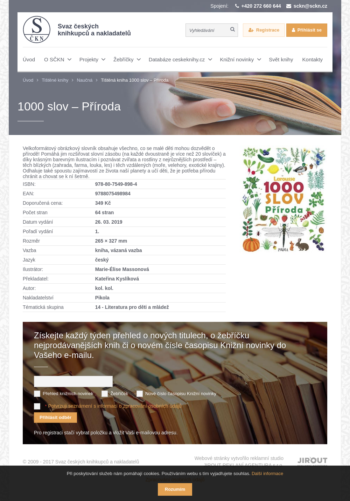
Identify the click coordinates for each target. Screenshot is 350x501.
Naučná (84, 80)
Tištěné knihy (55, 80)
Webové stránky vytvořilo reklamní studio (239, 462)
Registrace (267, 30)
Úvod (28, 80)
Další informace (267, 473)
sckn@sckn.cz (310, 6)
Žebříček (119, 393)
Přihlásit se (310, 30)
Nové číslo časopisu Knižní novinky (180, 393)
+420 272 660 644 (261, 6)
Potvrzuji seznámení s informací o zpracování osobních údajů (114, 406)
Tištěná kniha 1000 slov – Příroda (134, 80)
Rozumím (175, 489)
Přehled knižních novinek (68, 393)
